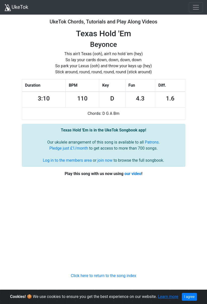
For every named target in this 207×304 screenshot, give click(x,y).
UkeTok (16, 7)
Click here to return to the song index (103, 275)
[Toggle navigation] (196, 7)
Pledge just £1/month (68, 148)
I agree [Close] (189, 297)
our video (133, 173)
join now (105, 160)
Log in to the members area (67, 160)
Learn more (168, 296)
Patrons (152, 142)
